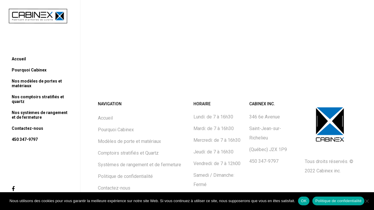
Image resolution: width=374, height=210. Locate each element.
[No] (367, 201)
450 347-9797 (263, 161)
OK (304, 201)
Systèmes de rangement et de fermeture (139, 164)
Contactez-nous (114, 188)
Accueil (105, 118)
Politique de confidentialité (125, 176)
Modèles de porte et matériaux (129, 141)
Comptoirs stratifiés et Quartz (128, 153)
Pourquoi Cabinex (116, 129)
